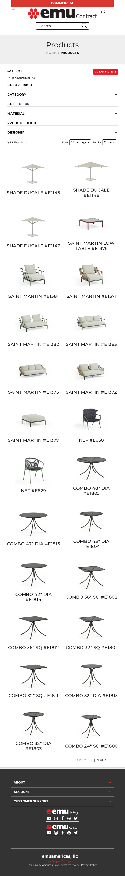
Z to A (108, 142)
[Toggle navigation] (13, 11)
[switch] (23, 142)
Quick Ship (13, 142)
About (19, 782)
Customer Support (31, 801)
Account (22, 792)
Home (51, 53)
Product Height (22, 123)
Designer (16, 132)
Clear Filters (105, 71)
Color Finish (19, 85)
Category (16, 94)
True (24, 77)
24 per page (79, 142)
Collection (18, 104)
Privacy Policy (89, 865)
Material (16, 113)
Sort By (97, 142)
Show (64, 142)
